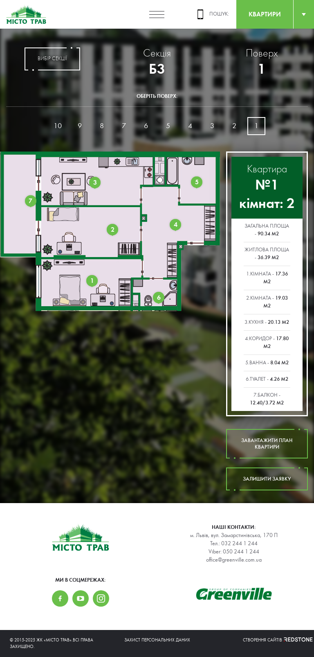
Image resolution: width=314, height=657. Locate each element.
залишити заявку (267, 479)
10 (58, 126)
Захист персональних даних (157, 640)
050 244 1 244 (241, 552)
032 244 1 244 (239, 543)
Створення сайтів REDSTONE (273, 640)
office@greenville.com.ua (234, 560)
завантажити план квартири (267, 444)
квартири (265, 14)
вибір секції (52, 59)
